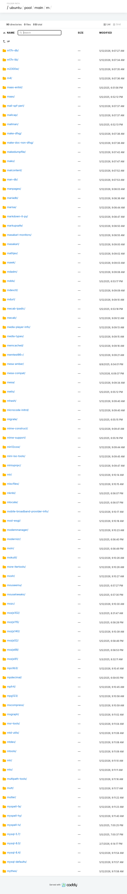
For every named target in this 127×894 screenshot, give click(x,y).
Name (11, 32)
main (39, 7)
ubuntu (15, 7)
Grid (117, 24)
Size (81, 32)
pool (28, 7)
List (106, 24)
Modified (105, 32)
